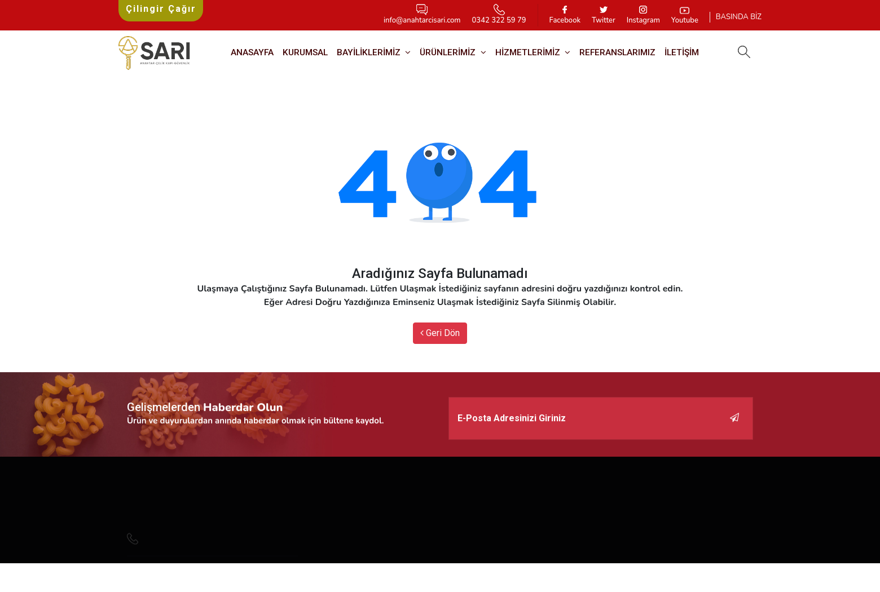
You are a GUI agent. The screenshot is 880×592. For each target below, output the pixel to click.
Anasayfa (252, 52)
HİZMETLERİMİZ (528, 52)
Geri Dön (440, 333)
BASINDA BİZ (739, 17)
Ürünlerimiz (449, 52)
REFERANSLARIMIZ (617, 52)
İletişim (682, 52)
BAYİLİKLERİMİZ (370, 52)
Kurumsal (305, 52)
